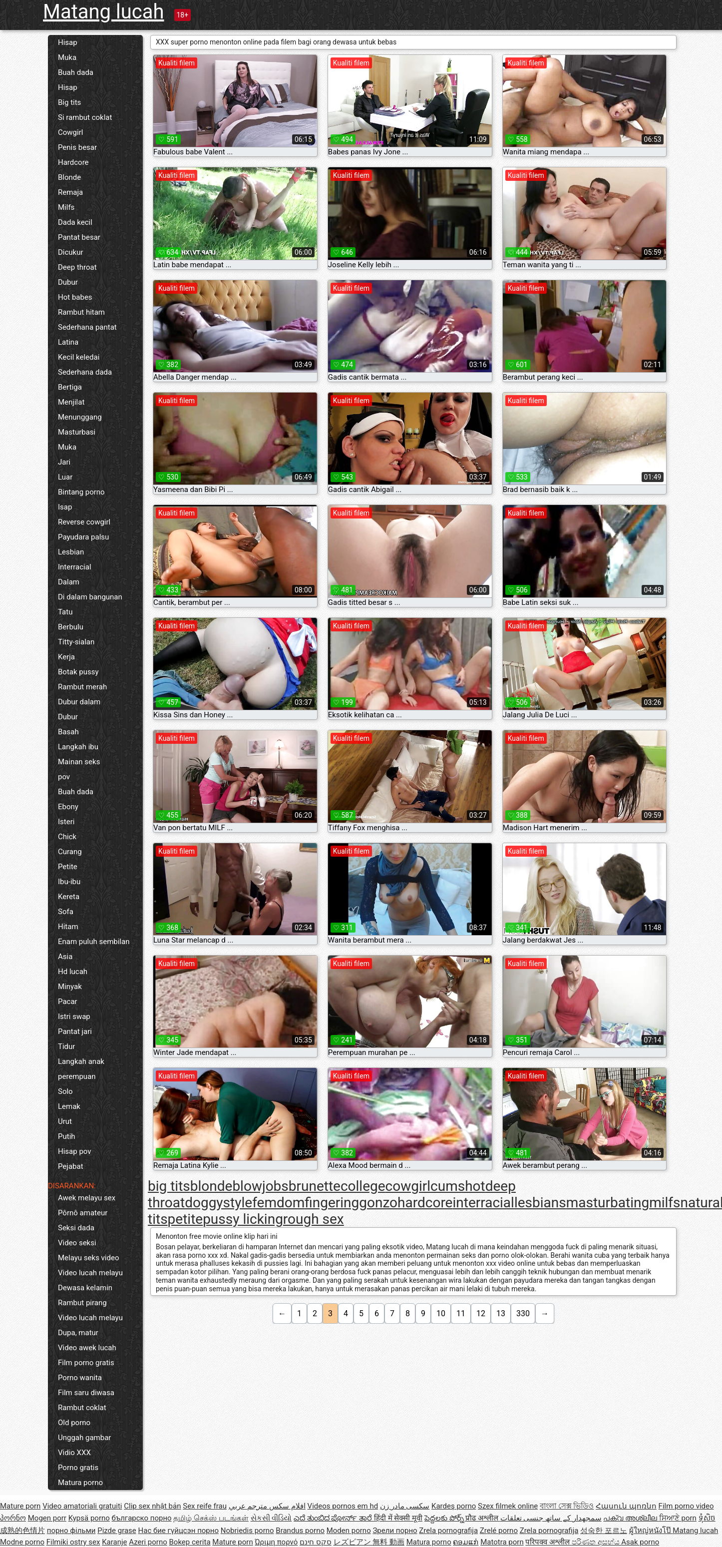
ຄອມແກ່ (465, 1542)
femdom (278, 1202)
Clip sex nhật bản (152, 1506)
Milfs (66, 207)
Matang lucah (103, 11)
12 (480, 1313)
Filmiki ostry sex (73, 1542)
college (363, 1186)
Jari (64, 462)
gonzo (378, 1202)
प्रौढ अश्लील (482, 1518)
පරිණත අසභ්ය (596, 1542)
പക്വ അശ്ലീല (631, 1518)
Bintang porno (81, 492)
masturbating (607, 1202)
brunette (315, 1186)
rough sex (313, 1219)
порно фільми (71, 1530)
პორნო (13, 1518)
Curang (70, 851)
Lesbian (71, 551)
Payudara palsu (83, 536)
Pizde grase (116, 1530)
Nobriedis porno (247, 1530)
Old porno (74, 1422)
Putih (66, 1136)
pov (64, 776)
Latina (68, 342)
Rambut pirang (82, 1302)
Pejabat (70, 1166)
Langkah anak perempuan (81, 1069)
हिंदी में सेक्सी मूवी (398, 1518)
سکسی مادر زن (404, 1506)
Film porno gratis (86, 1362)
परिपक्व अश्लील (548, 1542)
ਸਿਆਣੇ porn (678, 1518)
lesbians (540, 1202)
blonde (211, 1186)
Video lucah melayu (90, 1272)
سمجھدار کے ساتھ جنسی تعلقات (551, 1518)
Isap (65, 507)
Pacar (67, 1001)
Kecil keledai (78, 357)
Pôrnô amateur (82, 1212)
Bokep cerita (190, 1542)
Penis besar (77, 147)
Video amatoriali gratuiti (82, 1506)
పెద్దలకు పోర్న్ (444, 1518)
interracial (483, 1202)
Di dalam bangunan (90, 596)
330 (523, 1313)
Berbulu (70, 626)
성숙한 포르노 (603, 1530)
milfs (664, 1202)
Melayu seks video (88, 1257)
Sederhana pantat (87, 327)
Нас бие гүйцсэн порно (178, 1530)
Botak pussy (78, 671)
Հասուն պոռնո (626, 1506)
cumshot (457, 1186)
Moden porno (349, 1530)
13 (500, 1313)
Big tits (69, 102)
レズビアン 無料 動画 (369, 1542)
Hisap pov (74, 1151)
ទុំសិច (707, 1518)
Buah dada (75, 72)
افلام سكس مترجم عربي (267, 1506)
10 (440, 1313)
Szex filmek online (508, 1506)
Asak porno (640, 1542)
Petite (67, 866)
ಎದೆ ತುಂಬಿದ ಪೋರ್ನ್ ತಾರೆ (334, 1518)
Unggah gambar (84, 1437)
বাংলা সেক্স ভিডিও (567, 1506)
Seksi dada (76, 1227)
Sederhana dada (85, 372)
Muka (67, 57)
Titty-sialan (76, 641)
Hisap (67, 42)
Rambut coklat (82, 1407)
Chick (67, 836)
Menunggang (80, 417)
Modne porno (22, 1542)
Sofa (65, 911)
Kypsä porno (89, 1518)
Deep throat (77, 267)
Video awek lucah (87, 1347)
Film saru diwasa (86, 1392)
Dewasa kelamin (85, 1287)
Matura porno (80, 1482)
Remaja (70, 192)
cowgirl (408, 1186)
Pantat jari (75, 1031)
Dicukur (70, 252)
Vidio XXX (74, 1452)
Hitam (68, 926)
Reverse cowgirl (84, 521)
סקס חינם (316, 1542)
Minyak (70, 986)
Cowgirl (70, 132)
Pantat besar (79, 237)
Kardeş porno (453, 1506)
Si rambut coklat (85, 117)
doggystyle (218, 1202)
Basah (68, 731)
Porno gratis (78, 1467)
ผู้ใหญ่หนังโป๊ (651, 1530)
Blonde (69, 177)
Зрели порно (394, 1530)
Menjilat (71, 402)
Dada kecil (75, 222)
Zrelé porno (499, 1530)
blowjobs (260, 1186)
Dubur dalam (79, 701)
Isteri (66, 821)
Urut (65, 1121)
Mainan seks (79, 761)
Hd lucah (72, 971)
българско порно (142, 1518)
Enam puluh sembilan (93, 941)
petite (185, 1219)
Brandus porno (300, 1530)
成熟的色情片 (22, 1530)
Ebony (68, 806)
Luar (65, 477)
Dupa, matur (78, 1332)
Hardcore (73, 162)
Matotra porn (502, 1542)
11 (460, 1313)
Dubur (68, 282)
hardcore (424, 1202)
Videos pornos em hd (343, 1506)
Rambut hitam (81, 312)
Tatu (65, 611)
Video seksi (77, 1242)
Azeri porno (148, 1542)
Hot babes (75, 297)
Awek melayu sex (86, 1197)
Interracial (74, 566)
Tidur (66, 1046)
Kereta (68, 896)
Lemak (69, 1106)
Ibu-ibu (69, 881)
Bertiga (70, 387)
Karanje (114, 1542)
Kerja (66, 656)
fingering (332, 1202)
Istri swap (74, 1016)
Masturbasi (76, 432)
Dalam (68, 581)
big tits (169, 1186)
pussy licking (243, 1219)
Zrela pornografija (448, 1530)
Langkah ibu (78, 746)
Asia (65, 956)
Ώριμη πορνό (276, 1542)
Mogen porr (47, 1518)
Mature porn (20, 1506)
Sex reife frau (205, 1506)
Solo (65, 1091)
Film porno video (686, 1506)
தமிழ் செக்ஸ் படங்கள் (210, 1518)
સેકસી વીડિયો (271, 1518)
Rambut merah (82, 686)
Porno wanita (80, 1377)
